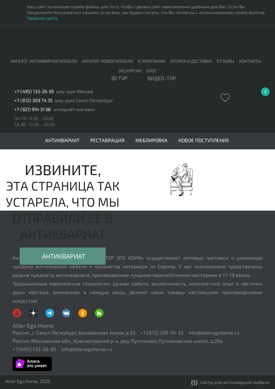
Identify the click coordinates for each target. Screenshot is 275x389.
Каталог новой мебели (107, 60)
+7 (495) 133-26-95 (34, 91)
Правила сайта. (43, 17)
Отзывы (225, 60)
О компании (151, 60)
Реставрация (107, 140)
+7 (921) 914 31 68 (32, 109)
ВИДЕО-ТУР (162, 78)
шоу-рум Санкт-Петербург (84, 100)
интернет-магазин (74, 109)
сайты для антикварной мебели (230, 382)
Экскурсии (129, 70)
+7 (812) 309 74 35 (33, 100)
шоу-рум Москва (74, 91)
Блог (151, 70)
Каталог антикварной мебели (44, 60)
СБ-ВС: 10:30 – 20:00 (34, 124)
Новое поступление (203, 140)
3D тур (119, 78)
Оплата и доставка (191, 60)
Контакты (250, 60)
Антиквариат (63, 256)
